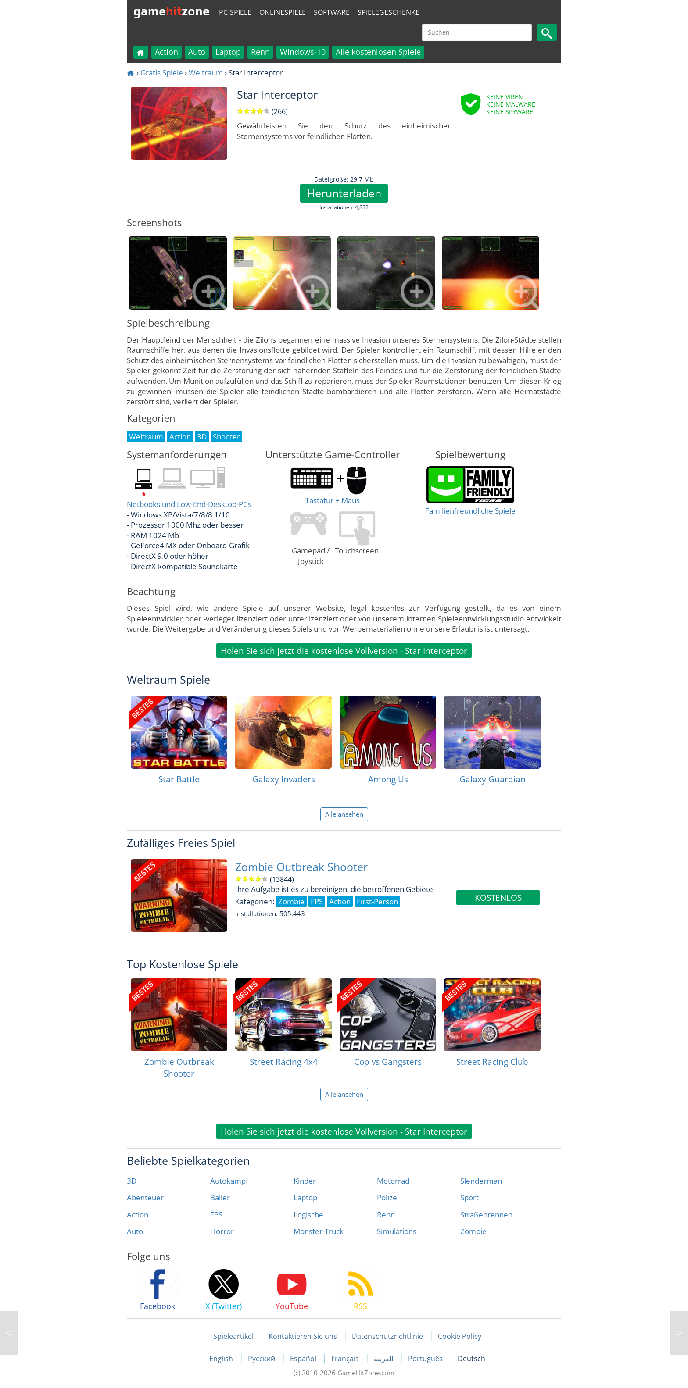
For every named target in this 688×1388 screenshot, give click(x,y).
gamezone (171, 11)
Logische (308, 1215)
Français (346, 1358)
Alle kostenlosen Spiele (378, 51)
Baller (220, 1197)
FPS (216, 1215)
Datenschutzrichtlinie (387, 1336)
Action (166, 51)
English (222, 1358)
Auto (196, 51)
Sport (469, 1197)
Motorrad (393, 1181)
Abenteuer (145, 1197)
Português (426, 1358)
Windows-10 (303, 51)
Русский (262, 1358)
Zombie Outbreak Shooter (301, 867)
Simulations (396, 1231)
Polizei (388, 1197)
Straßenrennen (486, 1215)
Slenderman (481, 1181)
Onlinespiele (282, 12)
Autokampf (229, 1181)
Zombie (473, 1231)
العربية (384, 1358)
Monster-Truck (319, 1231)
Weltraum (206, 73)
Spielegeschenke (388, 12)
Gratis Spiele (161, 73)
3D (131, 1181)
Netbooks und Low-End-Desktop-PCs (189, 504)
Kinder (305, 1181)
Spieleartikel (233, 1336)
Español (304, 1358)
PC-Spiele (235, 12)
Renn (260, 51)
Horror (222, 1231)
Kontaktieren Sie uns (303, 1336)
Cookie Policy (459, 1336)
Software (332, 12)
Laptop (228, 51)
